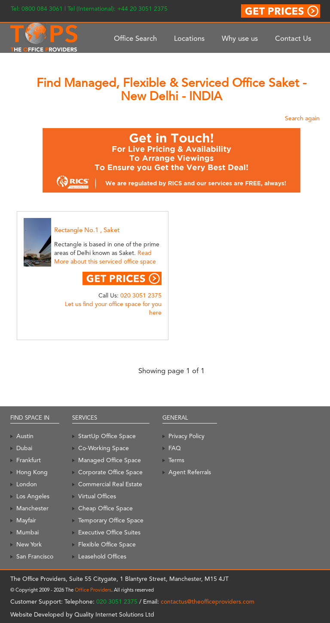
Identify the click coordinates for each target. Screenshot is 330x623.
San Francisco (34, 556)
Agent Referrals (189, 472)
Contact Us (293, 38)
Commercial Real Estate (110, 484)
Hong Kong (32, 472)
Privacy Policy (186, 436)
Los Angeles (32, 496)
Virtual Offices (97, 496)
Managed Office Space (109, 460)
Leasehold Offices (102, 556)
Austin (25, 436)
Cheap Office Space (105, 508)
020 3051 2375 (141, 295)
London (26, 484)
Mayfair (26, 520)
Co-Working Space (103, 448)
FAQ (174, 448)
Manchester (32, 508)
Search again (302, 118)
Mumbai (27, 532)
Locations (189, 38)
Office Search (135, 38)
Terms (176, 460)
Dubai (24, 448)
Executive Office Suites (109, 532)
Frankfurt (28, 460)
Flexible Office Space (107, 544)
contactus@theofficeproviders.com (207, 601)
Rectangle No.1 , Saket (86, 230)
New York (29, 544)
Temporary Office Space (111, 520)
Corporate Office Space (110, 472)
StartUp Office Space (107, 436)
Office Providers (93, 590)
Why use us (240, 38)
